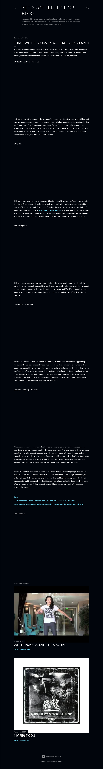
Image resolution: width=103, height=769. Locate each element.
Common (29, 501)
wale (74, 504)
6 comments (24, 740)
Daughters (37, 501)
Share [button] (16, 497)
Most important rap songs (23, 504)
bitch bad (22, 501)
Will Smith (80, 504)
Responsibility (47, 504)
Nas (34, 504)
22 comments (25, 650)
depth (44, 501)
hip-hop (50, 501)
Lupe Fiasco (71, 501)
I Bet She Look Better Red (50, 210)
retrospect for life (59, 504)
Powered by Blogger (51, 756)
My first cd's (24, 735)
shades (69, 504)
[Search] (87, 7)
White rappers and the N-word (40, 645)
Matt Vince (58, 761)
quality (39, 504)
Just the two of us (60, 501)
